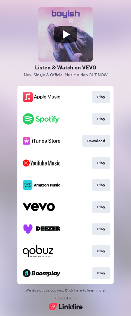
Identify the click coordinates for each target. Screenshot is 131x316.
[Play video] (65, 34)
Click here (73, 290)
